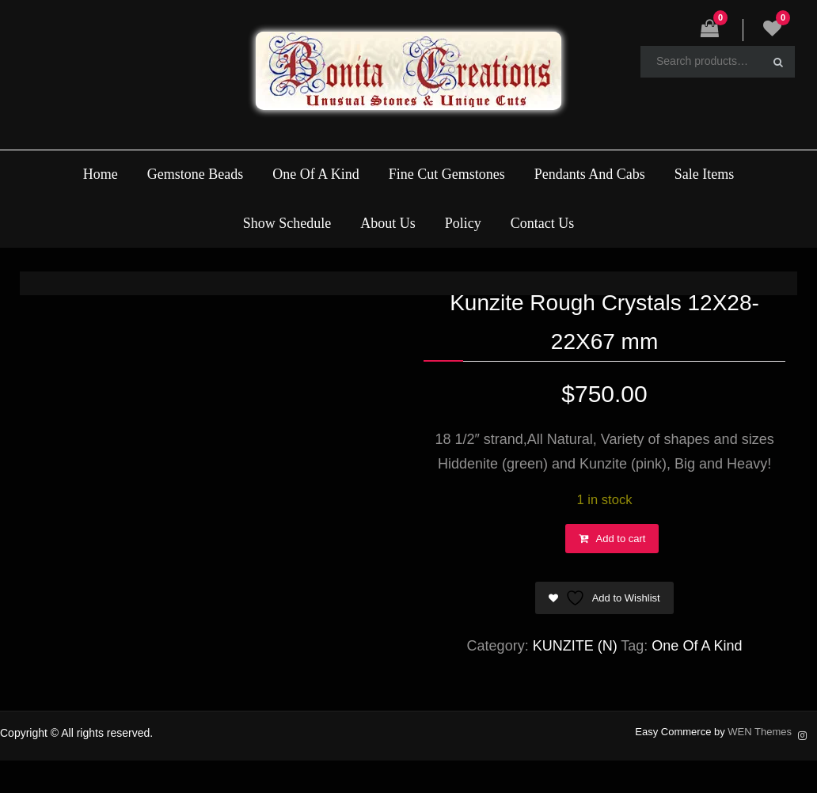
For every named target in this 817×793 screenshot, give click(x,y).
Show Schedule (287, 223)
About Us (388, 223)
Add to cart (621, 538)
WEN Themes (760, 732)
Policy (463, 223)
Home (100, 174)
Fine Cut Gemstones (447, 174)
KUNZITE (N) (575, 646)
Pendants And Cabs (589, 174)
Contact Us (543, 223)
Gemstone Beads (195, 174)
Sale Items (704, 174)
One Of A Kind (315, 174)
